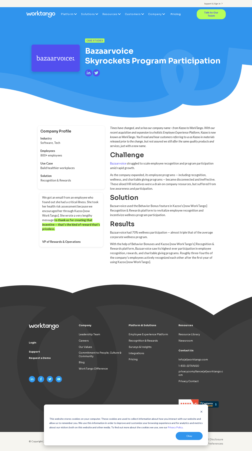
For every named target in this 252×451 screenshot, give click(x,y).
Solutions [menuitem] (88, 14)
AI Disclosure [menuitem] (214, 439)
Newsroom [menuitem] (185, 340)
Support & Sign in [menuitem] (212, 3)
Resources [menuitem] (109, 14)
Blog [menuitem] (82, 362)
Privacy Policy (175, 427)
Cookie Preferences (210, 443)
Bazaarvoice (118, 163)
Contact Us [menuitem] (186, 350)
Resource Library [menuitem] (189, 334)
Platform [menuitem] (67, 14)
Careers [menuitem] (84, 340)
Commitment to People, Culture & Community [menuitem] (100, 354)
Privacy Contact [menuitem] (188, 381)
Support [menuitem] (34, 351)
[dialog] (126, 425)
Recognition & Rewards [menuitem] (143, 340)
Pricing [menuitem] (176, 14)
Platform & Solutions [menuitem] (142, 325)
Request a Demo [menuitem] (40, 358)
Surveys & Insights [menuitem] (140, 347)
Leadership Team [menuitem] (89, 334)
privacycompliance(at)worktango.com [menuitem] (200, 373)
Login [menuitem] (32, 342)
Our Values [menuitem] (85, 347)
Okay (189, 435)
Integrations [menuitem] (136, 353)
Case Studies (94, 40)
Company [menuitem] (155, 14)
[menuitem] (209, 443)
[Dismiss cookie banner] (201, 412)
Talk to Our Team (211, 14)
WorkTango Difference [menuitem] (93, 368)
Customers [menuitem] (133, 14)
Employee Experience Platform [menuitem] (148, 334)
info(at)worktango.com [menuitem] (193, 359)
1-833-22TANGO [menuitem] (188, 365)
